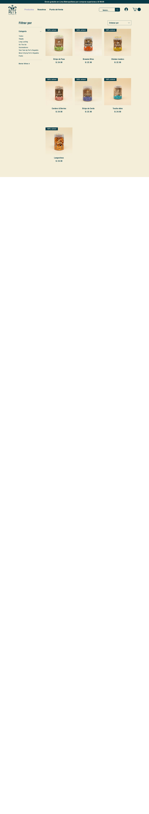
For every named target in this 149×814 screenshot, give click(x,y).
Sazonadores (23, 47)
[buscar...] (106, 10)
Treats (21, 39)
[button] (137, 9)
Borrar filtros (24, 64)
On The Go (22, 44)
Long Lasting (23, 41)
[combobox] (119, 22)
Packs (21, 56)
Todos (21, 36)
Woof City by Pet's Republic (29, 53)
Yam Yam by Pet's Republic (28, 50)
